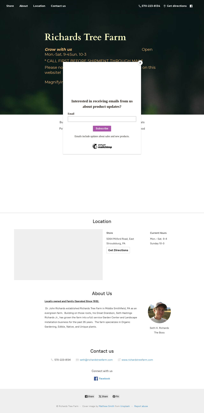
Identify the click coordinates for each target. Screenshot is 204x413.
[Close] (140, 62)
